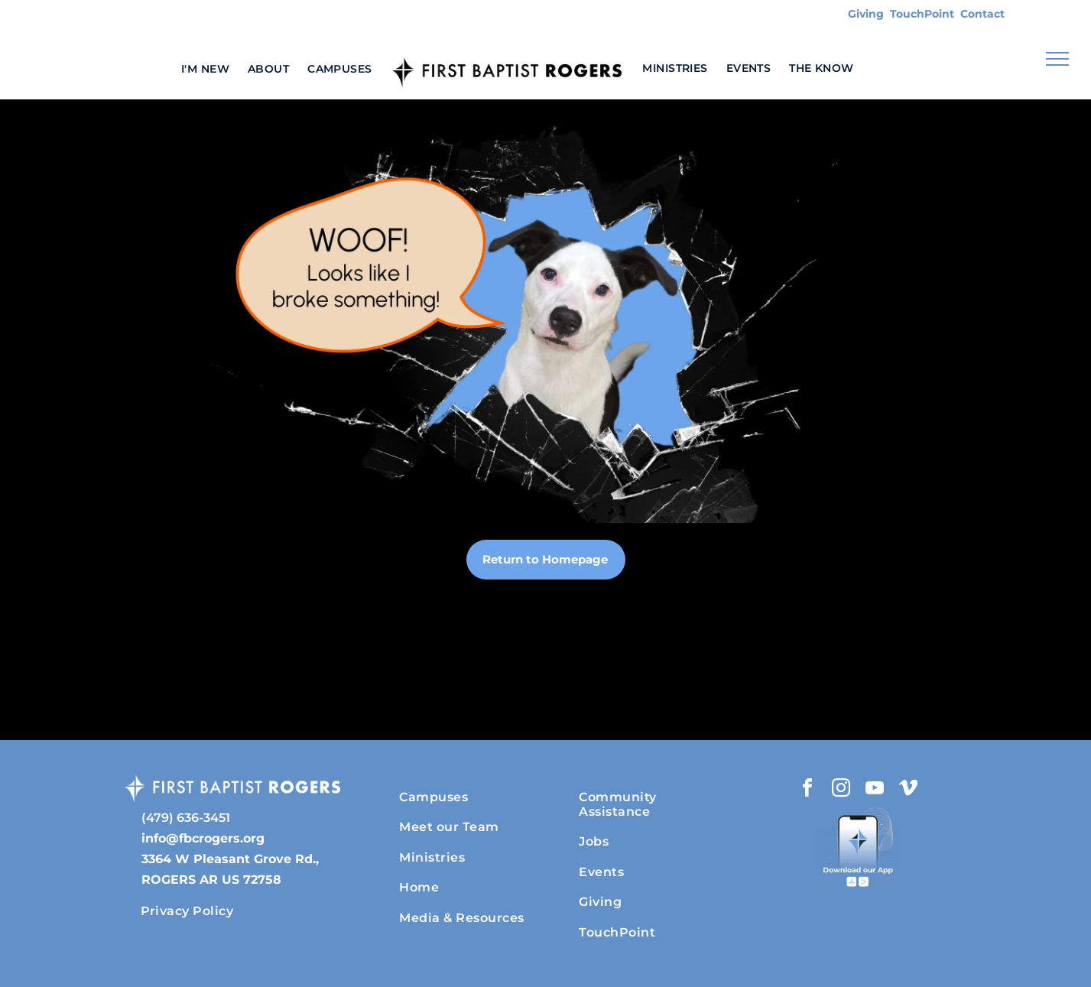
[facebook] (807, 790)
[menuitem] (205, 68)
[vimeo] (908, 790)
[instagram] (841, 790)
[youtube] (874, 790)
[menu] (1057, 59)
